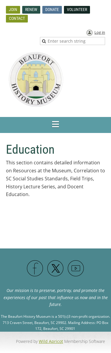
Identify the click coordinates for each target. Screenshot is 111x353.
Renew (31, 9)
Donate (52, 9)
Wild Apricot (51, 341)
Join (13, 9)
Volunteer (77, 9)
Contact (17, 18)
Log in (99, 32)
